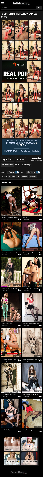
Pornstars (12, 176)
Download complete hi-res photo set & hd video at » (21, 143)
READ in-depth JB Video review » (21, 151)
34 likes (9, 159)
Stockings (25, 176)
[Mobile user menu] (2, 2)
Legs (18, 176)
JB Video (11, 172)
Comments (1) (26, 165)
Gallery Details (7, 165)
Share (17, 165)
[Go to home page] (25, 3)
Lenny (36, 160)
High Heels (33, 176)
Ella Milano (31, 172)
